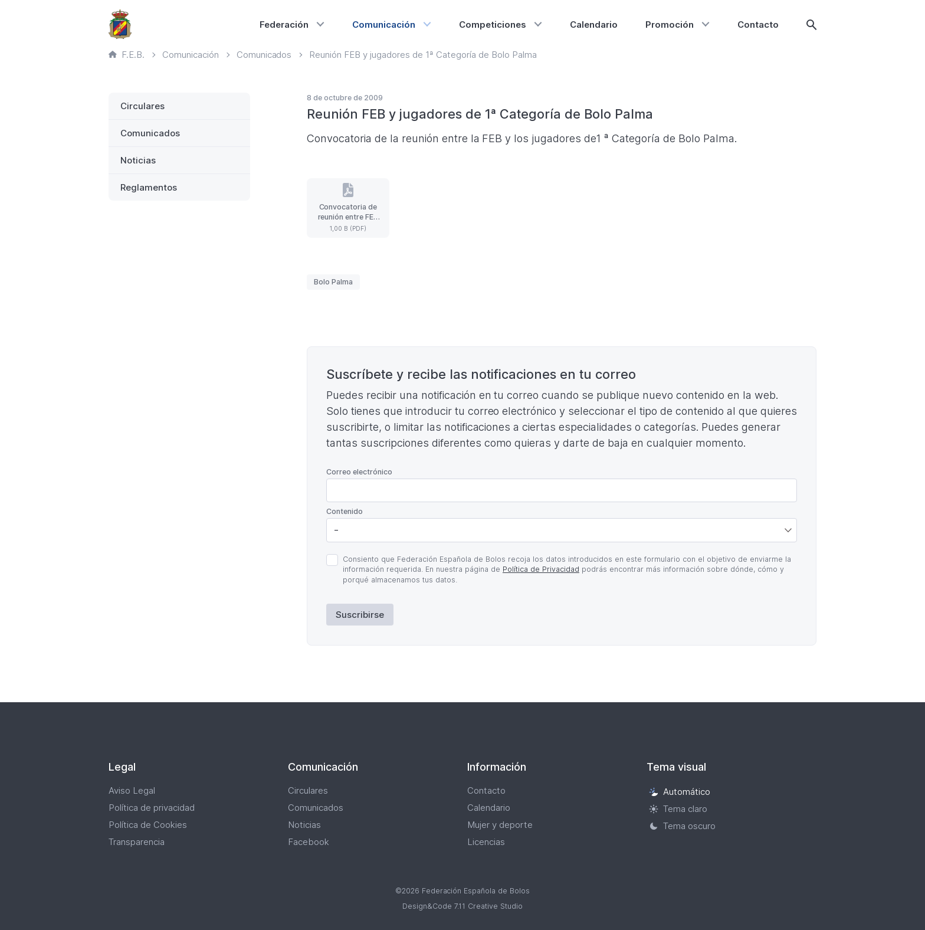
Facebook (308, 841)
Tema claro (678, 809)
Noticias (138, 160)
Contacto (758, 24)
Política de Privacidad (541, 569)
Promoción (669, 24)
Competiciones (492, 24)
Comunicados (150, 133)
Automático (679, 792)
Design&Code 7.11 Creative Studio (462, 906)
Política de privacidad (152, 807)
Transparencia (137, 841)
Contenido (344, 511)
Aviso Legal (132, 790)
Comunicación (383, 24)
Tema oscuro (682, 826)
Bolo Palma (333, 281)
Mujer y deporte (500, 824)
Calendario (594, 24)
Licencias (486, 841)
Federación (284, 24)
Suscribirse (360, 614)
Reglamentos (148, 187)
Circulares (142, 106)
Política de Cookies (148, 824)
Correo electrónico (359, 471)
